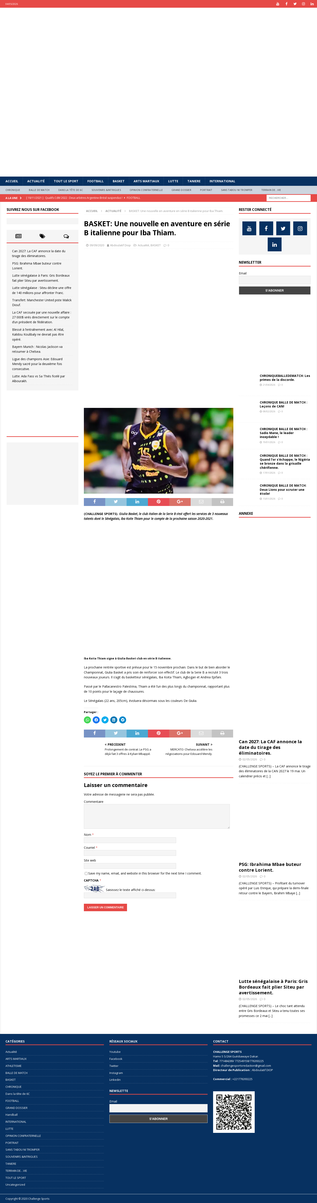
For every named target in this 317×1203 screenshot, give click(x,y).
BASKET (119, 181)
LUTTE (173, 181)
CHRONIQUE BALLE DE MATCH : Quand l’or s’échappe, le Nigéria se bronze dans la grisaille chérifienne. (285, 461)
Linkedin (115, 1080)
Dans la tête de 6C (70, 190)
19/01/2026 (269, 442)
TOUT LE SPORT (66, 181)
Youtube (115, 1052)
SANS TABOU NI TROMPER (236, 190)
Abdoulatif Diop (120, 245)
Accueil (12, 181)
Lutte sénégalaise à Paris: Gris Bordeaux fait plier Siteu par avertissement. (273, 987)
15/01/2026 (269, 498)
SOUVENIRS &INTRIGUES (106, 190)
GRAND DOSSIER (181, 190)
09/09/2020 (97, 245)
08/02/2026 (269, 411)
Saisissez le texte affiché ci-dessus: (130, 890)
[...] (269, 776)
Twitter (113, 1066)
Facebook (115, 1059)
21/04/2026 (269, 384)
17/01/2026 (269, 472)
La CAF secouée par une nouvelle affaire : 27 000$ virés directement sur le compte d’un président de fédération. (41, 317)
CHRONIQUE (13, 190)
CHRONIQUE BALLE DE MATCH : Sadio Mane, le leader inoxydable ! (283, 433)
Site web (90, 860)
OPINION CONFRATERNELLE (146, 190)
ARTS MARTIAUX (146, 181)
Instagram (116, 1073)
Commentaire (93, 802)
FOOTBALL (95, 181)
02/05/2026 (249, 759)
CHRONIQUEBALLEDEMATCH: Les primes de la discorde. (285, 378)
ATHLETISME (14, 1066)
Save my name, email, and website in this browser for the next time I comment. (145, 873)
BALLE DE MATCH (39, 190)
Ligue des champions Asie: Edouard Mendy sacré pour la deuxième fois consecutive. (37, 364)
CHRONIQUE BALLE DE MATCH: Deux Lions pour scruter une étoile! (283, 489)
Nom (88, 834)
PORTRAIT (206, 190)
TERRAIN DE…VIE (271, 190)
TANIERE (194, 181)
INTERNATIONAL (222, 181)
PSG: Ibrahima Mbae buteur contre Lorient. (270, 867)
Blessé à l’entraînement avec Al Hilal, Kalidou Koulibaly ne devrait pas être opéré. (38, 334)
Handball (12, 1115)
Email (243, 273)
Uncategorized (15, 1185)
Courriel (90, 847)
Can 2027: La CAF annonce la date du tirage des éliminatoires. (270, 747)
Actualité (36, 181)
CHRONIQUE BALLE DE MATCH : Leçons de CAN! (283, 404)
